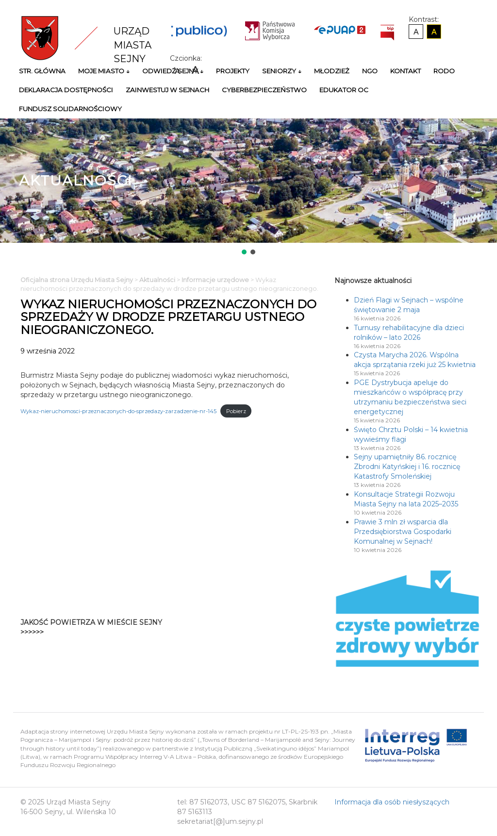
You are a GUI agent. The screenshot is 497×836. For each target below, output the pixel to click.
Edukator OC (343, 90)
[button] (244, 252)
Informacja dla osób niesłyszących (391, 802)
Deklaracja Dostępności (66, 90)
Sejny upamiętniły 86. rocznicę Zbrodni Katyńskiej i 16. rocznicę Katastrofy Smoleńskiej (407, 466)
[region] (248, 187)
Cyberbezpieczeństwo (264, 90)
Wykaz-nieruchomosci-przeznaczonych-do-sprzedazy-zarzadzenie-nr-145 (118, 411)
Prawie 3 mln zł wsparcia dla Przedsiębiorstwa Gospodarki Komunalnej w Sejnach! (402, 532)
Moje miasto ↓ (104, 71)
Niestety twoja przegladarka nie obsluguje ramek (274, 627)
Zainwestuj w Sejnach (167, 90)
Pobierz (236, 411)
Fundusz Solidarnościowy (70, 109)
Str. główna (42, 71)
